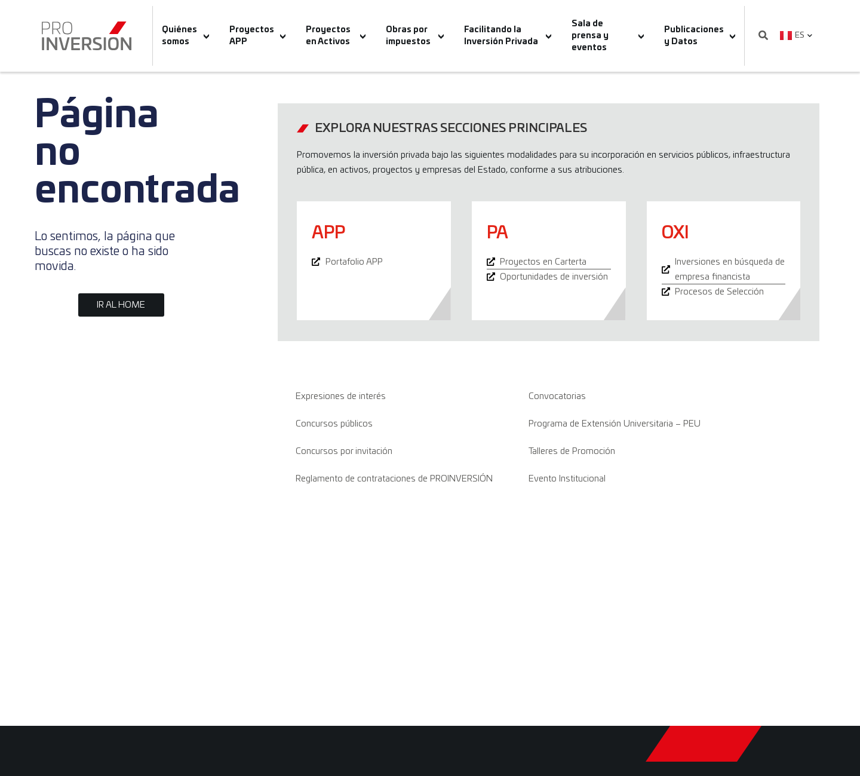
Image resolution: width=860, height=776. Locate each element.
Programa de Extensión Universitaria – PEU (615, 423)
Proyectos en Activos (336, 36)
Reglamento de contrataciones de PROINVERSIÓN (394, 478)
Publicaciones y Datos (700, 36)
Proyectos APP (257, 36)
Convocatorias (557, 396)
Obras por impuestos (415, 36)
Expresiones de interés (341, 396)
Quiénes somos (185, 36)
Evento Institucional (567, 478)
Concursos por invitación (344, 451)
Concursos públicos (334, 423)
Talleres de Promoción (572, 451)
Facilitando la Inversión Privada (507, 36)
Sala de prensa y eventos (608, 36)
